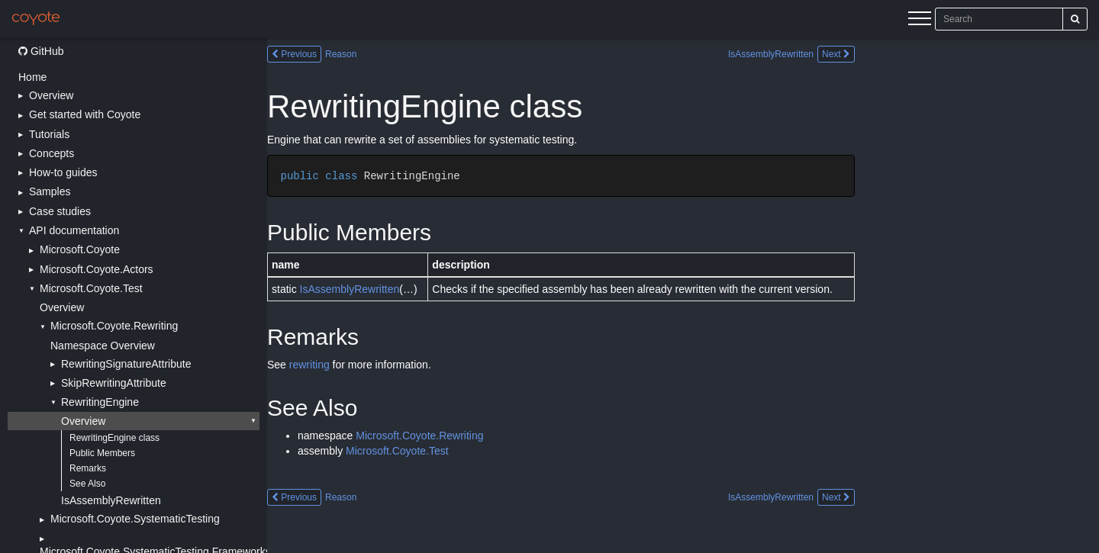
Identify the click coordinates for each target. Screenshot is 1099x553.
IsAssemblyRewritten (111, 500)
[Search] (1075, 19)
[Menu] (919, 20)
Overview (62, 307)
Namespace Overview (102, 345)
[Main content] (683, 295)
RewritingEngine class (114, 437)
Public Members (102, 453)
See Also (87, 483)
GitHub (40, 51)
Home (32, 77)
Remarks (87, 468)
